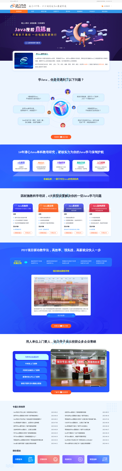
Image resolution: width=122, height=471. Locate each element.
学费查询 (18, 459)
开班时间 (43, 459)
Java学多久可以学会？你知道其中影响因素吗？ (28, 419)
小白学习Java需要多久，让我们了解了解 (77, 422)
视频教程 (79, 11)
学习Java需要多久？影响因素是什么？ (25, 436)
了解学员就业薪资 (61, 392)
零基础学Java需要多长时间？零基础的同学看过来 (28, 440)
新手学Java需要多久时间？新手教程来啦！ (26, 415)
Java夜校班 (74, 206)
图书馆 (68, 11)
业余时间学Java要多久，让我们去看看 (25, 429)
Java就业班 (48, 206)
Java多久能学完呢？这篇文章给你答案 (25, 443)
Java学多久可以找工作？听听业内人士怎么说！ (79, 440)
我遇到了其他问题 (61, 137)
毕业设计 (92, 11)
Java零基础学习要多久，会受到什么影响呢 (26, 422)
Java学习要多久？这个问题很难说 (75, 433)
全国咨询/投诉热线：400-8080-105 (104, 1)
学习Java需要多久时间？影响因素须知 (25, 433)
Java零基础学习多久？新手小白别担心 (76, 426)
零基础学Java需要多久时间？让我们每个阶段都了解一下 (81, 419)
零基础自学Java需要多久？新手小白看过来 (77, 429)
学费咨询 (27, 233)
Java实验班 (23, 206)
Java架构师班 (99, 206)
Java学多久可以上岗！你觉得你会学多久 (26, 412)
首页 (32, 11)
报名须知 (104, 11)
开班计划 (17, 233)
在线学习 (56, 11)
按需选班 (19, 11)
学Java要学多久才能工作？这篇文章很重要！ (78, 443)
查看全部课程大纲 (61, 326)
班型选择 (93, 459)
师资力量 (43, 11)
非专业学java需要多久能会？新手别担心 (77, 415)
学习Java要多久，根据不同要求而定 (75, 436)
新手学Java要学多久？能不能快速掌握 (25, 426)
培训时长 (68, 459)
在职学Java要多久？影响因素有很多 (75, 412)
